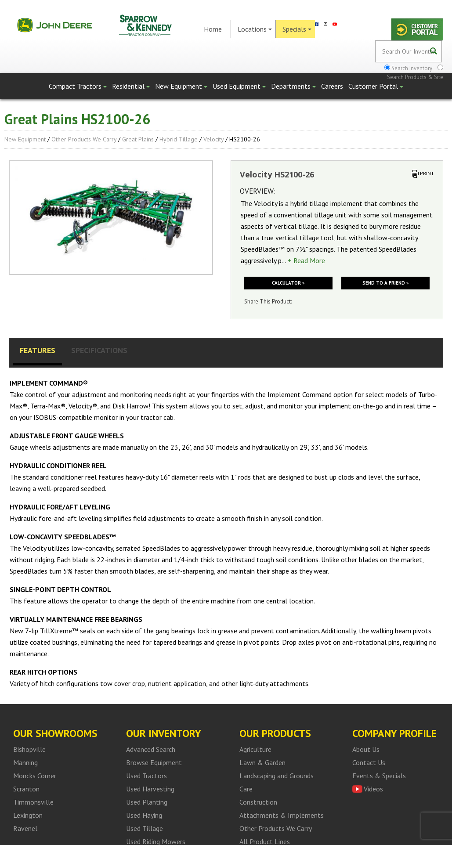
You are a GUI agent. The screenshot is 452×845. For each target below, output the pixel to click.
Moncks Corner (34, 775)
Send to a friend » (385, 283)
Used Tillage (144, 828)
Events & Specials (379, 775)
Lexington (28, 815)
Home (213, 29)
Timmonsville (33, 802)
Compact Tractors (78, 86)
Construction (258, 802)
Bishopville (29, 749)
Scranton (26, 788)
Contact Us (368, 762)
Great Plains (138, 139)
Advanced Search (150, 749)
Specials (296, 29)
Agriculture (255, 749)
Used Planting (146, 802)
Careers (332, 86)
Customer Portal (375, 86)
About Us (366, 749)
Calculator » (288, 283)
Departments (293, 86)
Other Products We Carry (83, 139)
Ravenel (25, 828)
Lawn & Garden (262, 762)
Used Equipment (239, 86)
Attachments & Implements (281, 815)
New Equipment (181, 86)
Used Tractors (146, 775)
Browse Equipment (154, 762)
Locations (255, 29)
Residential (131, 86)
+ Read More (306, 260)
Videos (373, 788)
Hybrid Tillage (178, 139)
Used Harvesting (150, 788)
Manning (25, 762)
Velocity (213, 139)
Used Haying (144, 815)
